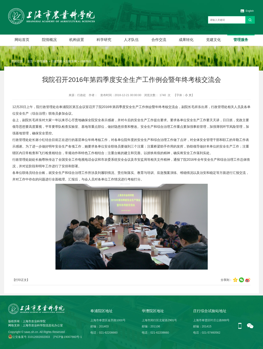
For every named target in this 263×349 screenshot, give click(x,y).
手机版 (241, 326)
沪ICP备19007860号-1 (67, 337)
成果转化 (186, 40)
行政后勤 (56, 61)
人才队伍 (131, 40)
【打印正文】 (21, 280)
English (250, 10)
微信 (250, 326)
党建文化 (213, 40)
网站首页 (22, 40)
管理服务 (240, 40)
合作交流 (158, 40)
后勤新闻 (71, 61)
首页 (30, 61)
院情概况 (49, 40)
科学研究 (104, 40)
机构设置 (76, 40)
